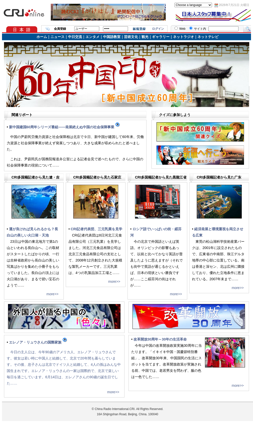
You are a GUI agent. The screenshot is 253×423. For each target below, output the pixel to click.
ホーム (41, 37)
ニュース (57, 37)
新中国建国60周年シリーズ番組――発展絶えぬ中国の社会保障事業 (64, 127)
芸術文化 (131, 37)
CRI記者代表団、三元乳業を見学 (96, 229)
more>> (52, 294)
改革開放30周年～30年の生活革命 (160, 339)
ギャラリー (161, 37)
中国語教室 (111, 37)
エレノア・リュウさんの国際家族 (38, 342)
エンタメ (93, 37)
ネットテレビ (208, 37)
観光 (145, 37)
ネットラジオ (183, 37)
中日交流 (75, 37)
